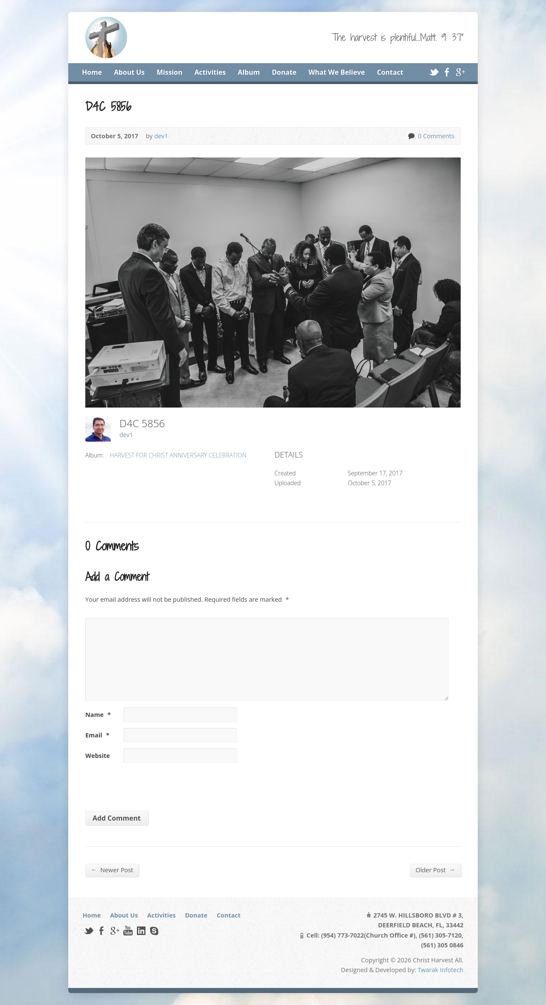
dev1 (161, 136)
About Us (129, 72)
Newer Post (112, 869)
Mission (170, 72)
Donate (284, 72)
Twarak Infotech (441, 970)
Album (249, 72)
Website (97, 756)
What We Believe (336, 72)
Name (98, 715)
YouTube (128, 930)
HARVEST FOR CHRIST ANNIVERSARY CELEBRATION (178, 455)
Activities (210, 72)
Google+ (460, 72)
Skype (154, 930)
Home (92, 72)
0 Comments (411, 136)
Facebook (447, 72)
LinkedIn (141, 930)
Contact (390, 72)
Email (97, 735)
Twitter (434, 72)
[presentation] (143, 784)
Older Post (435, 869)
